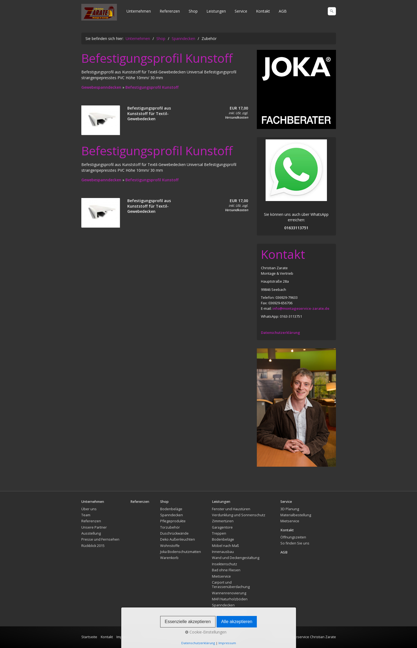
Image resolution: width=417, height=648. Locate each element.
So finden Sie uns (294, 543)
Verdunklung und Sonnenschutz (238, 515)
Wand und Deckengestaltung (235, 557)
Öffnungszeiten (293, 537)
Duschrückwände (174, 533)
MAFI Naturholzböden (230, 599)
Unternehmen (138, 11)
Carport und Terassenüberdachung (231, 584)
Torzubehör (170, 527)
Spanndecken (171, 515)
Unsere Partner (94, 527)
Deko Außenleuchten (177, 539)
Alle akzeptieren (236, 621)
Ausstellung (91, 533)
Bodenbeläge (171, 509)
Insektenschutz (224, 564)
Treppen (219, 533)
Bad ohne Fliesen (226, 570)
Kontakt (263, 11)
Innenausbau (223, 551)
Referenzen (170, 11)
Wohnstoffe (170, 545)
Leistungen (216, 11)
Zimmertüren (223, 521)
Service (241, 11)
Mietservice (221, 576)
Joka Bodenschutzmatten (180, 551)
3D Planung (289, 509)
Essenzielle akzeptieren (188, 621)
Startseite (89, 637)
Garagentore (222, 527)
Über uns (89, 509)
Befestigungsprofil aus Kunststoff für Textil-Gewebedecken (149, 113)
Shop (193, 11)
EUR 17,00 (239, 108)
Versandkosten (236, 117)
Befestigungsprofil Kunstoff (152, 87)
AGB (283, 11)
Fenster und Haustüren (231, 509)
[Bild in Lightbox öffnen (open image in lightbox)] (296, 89)
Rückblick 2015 (93, 545)
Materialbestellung (295, 515)
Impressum (227, 643)
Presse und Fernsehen (100, 539)
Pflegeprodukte (173, 521)
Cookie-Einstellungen (205, 632)
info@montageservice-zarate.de (300, 308)
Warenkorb (169, 557)
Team (85, 515)
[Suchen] (332, 11)
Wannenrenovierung (229, 593)
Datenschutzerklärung (280, 332)
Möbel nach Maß (225, 545)
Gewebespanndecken (101, 87)
